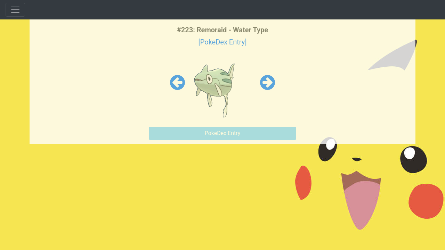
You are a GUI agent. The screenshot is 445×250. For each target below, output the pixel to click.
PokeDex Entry (223, 133)
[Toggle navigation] (15, 10)
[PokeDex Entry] (222, 42)
